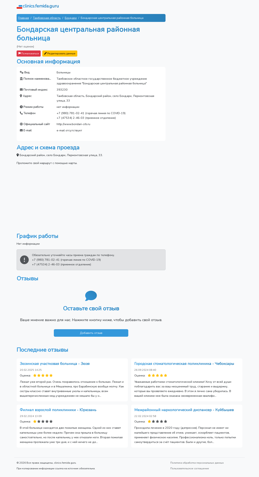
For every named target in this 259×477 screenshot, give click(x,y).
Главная (23, 18)
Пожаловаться (28, 53)
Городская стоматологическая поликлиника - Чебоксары (184, 363)
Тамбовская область (47, 18)
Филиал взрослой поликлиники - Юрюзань (58, 409)
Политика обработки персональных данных (197, 462)
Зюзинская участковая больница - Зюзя (55, 363)
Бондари (71, 18)
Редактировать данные (59, 53)
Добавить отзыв (91, 333)
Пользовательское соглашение (189, 468)
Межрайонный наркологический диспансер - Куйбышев (184, 409)
